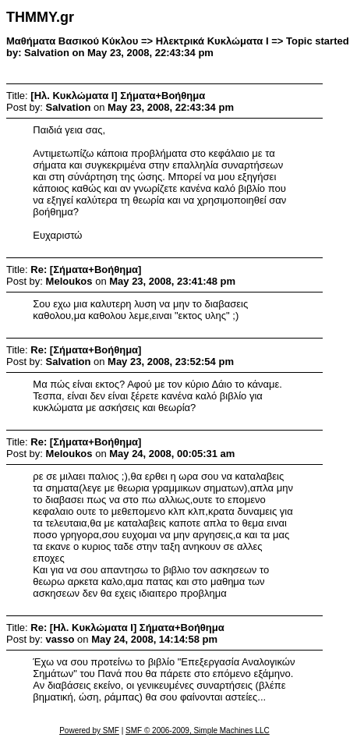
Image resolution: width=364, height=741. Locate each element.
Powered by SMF (89, 730)
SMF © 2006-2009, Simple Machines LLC (197, 730)
